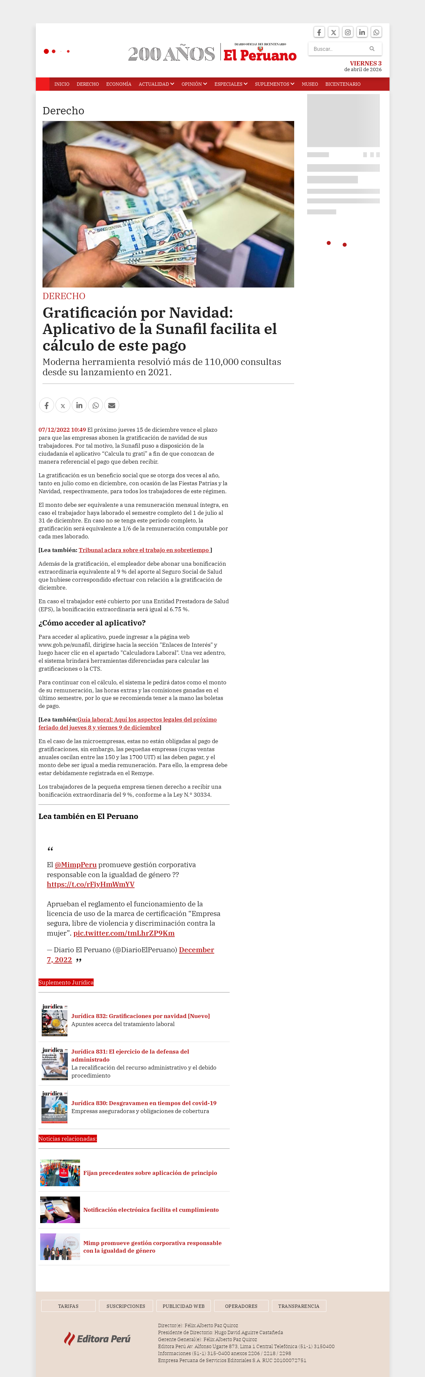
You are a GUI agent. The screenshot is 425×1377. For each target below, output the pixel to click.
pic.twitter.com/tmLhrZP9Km (124, 933)
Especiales (231, 84)
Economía (118, 84)
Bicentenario (343, 84)
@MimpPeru (76, 864)
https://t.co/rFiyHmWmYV (90, 884)
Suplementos (275, 84)
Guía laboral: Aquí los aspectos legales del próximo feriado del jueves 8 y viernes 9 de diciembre (128, 723)
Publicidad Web (184, 1306)
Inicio (61, 84)
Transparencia (299, 1306)
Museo (310, 84)
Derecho (88, 84)
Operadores (241, 1306)
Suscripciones (126, 1306)
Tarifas (68, 1306)
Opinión (194, 84)
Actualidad (156, 84)
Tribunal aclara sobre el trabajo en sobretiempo (144, 550)
